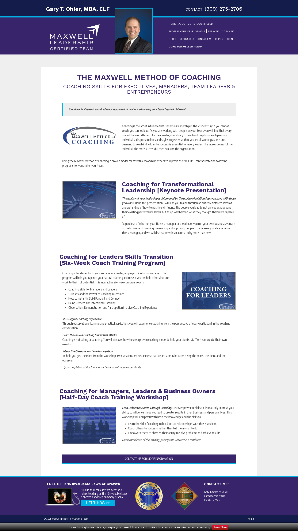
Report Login (224, 39)
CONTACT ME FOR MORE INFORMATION (149, 459)
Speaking (214, 31)
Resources (187, 39)
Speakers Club (203, 23)
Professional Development (187, 31)
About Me (184, 23)
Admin (251, 518)
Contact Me (204, 39)
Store (173, 39)
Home (172, 23)
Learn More (220, 527)
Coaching (228, 31)
